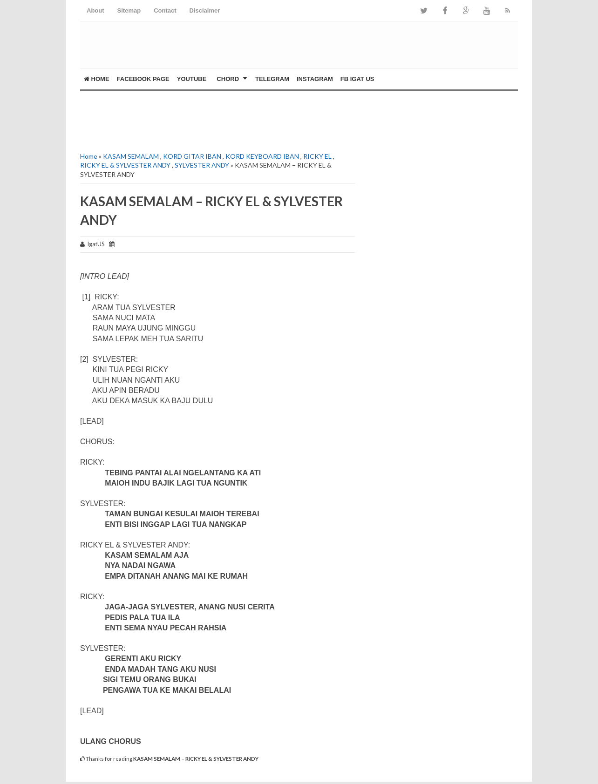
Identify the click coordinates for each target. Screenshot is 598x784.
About (95, 10)
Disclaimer (205, 10)
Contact (165, 10)
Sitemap (129, 10)
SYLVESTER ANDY (202, 165)
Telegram (272, 78)
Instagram (315, 78)
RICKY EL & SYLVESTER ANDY (125, 165)
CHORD (228, 78)
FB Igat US (357, 78)
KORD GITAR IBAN (192, 156)
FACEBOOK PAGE (143, 78)
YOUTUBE (192, 78)
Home (96, 78)
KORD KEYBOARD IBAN (262, 156)
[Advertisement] (189, 119)
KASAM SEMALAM (131, 156)
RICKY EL (317, 156)
